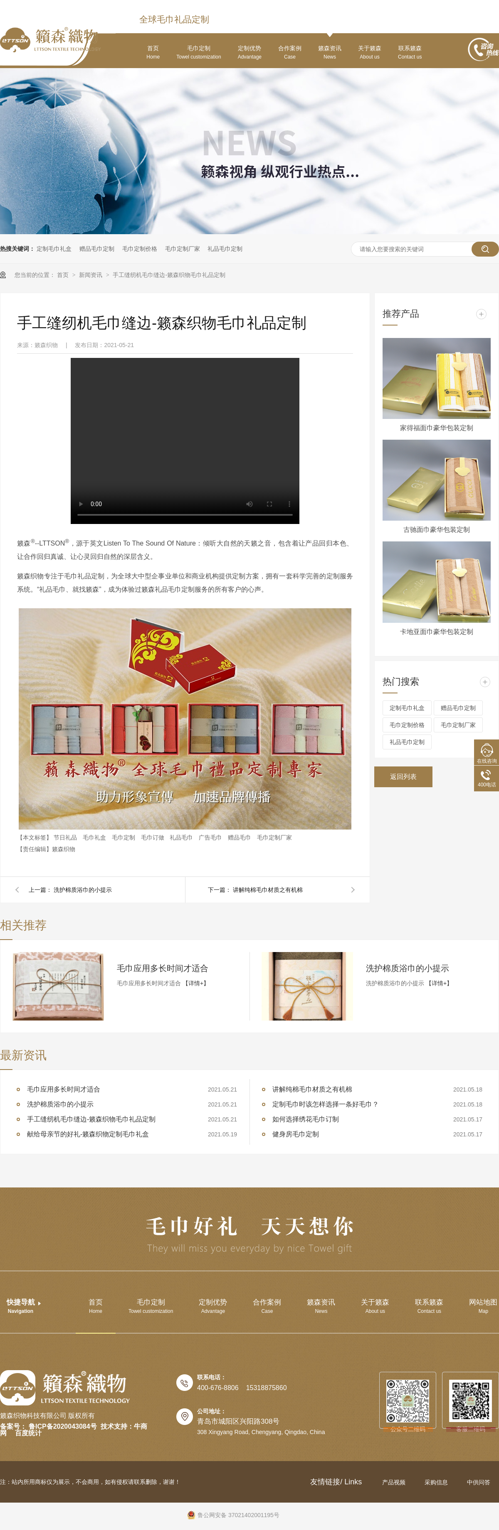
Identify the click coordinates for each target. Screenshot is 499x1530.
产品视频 (394, 1482)
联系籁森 (410, 52)
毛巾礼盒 (95, 837)
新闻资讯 (91, 275)
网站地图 (483, 1306)
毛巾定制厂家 (182, 248)
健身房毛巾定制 (295, 1134)
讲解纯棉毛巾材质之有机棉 (268, 889)
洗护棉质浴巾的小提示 (83, 889)
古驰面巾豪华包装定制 (436, 529)
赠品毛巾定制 (96, 248)
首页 (153, 52)
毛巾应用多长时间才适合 (162, 968)
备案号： (13, 1426)
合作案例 (289, 52)
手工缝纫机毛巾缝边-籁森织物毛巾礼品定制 (169, 275)
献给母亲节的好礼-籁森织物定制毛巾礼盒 (88, 1134)
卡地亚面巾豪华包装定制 (436, 631)
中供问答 (478, 1482)
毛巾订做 (153, 837)
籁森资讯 (329, 52)
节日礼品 (66, 837)
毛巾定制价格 (139, 248)
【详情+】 (196, 983)
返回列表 (403, 776)
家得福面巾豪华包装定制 (436, 427)
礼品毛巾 (182, 837)
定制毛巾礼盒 (54, 248)
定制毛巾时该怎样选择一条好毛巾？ (325, 1104)
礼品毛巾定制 (225, 248)
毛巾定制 (198, 52)
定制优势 (250, 52)
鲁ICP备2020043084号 (63, 1426)
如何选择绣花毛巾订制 (305, 1119)
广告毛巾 (211, 837)
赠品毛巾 (240, 837)
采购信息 (437, 1482)
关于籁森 (369, 52)
